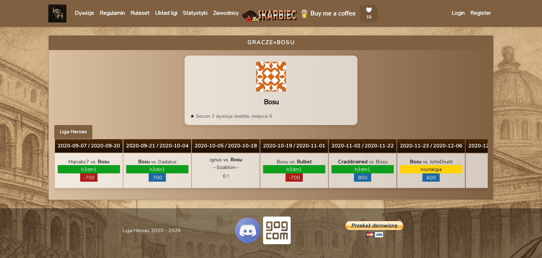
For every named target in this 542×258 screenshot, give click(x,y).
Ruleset (139, 13)
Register (480, 13)
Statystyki (195, 13)
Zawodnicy (226, 13)
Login (458, 13)
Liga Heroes (73, 131)
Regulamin (112, 13)
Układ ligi (166, 13)
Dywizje (84, 13)
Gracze (260, 42)
